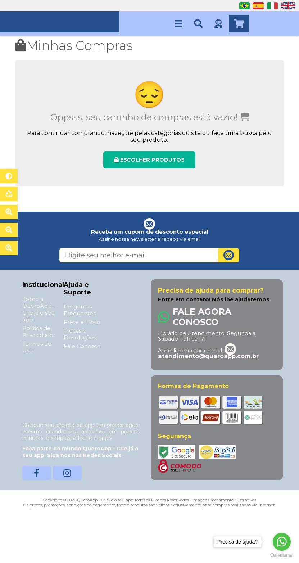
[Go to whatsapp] (282, 542)
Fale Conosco (82, 346)
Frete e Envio (82, 322)
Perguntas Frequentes (80, 310)
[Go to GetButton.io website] (281, 555)
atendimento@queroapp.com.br (208, 353)
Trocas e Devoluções (80, 334)
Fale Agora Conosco (202, 316)
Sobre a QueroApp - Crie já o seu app (38, 309)
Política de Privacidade (37, 331)
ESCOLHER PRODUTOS (149, 160)
